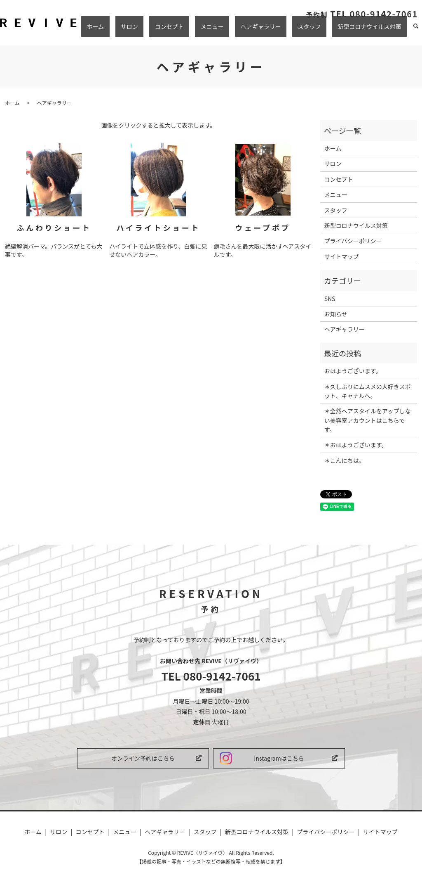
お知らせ (335, 314)
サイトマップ (341, 256)
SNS (329, 298)
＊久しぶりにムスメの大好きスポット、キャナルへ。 (367, 391)
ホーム (167, 30)
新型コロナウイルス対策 (375, 30)
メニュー (251, 30)
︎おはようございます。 (353, 371)
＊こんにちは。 (344, 460)
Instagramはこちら (279, 758)
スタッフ (326, 30)
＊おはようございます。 (355, 445)
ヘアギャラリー (288, 30)
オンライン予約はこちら (143, 758)
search (416, 30)
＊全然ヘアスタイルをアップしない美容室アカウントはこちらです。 (367, 420)
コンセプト (219, 30)
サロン (190, 30)
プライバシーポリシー (353, 241)
